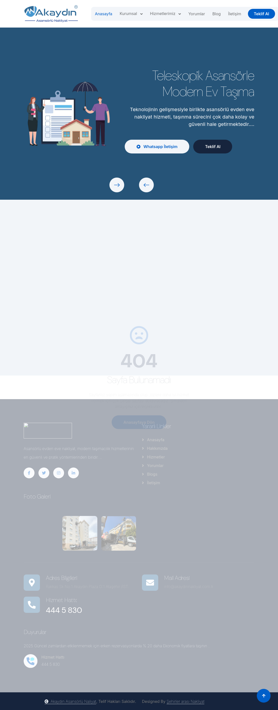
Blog (216, 13)
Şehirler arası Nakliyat (185, 701)
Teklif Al (261, 13)
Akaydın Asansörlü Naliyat (70, 701)
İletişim (234, 13)
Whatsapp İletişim (157, 146)
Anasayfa (103, 13)
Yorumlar (196, 13)
